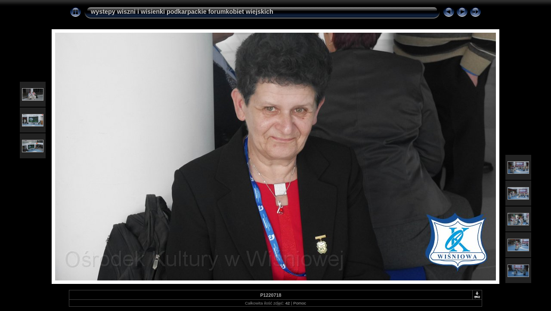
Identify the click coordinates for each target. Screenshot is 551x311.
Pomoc (299, 303)
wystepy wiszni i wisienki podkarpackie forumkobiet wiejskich (182, 11)
